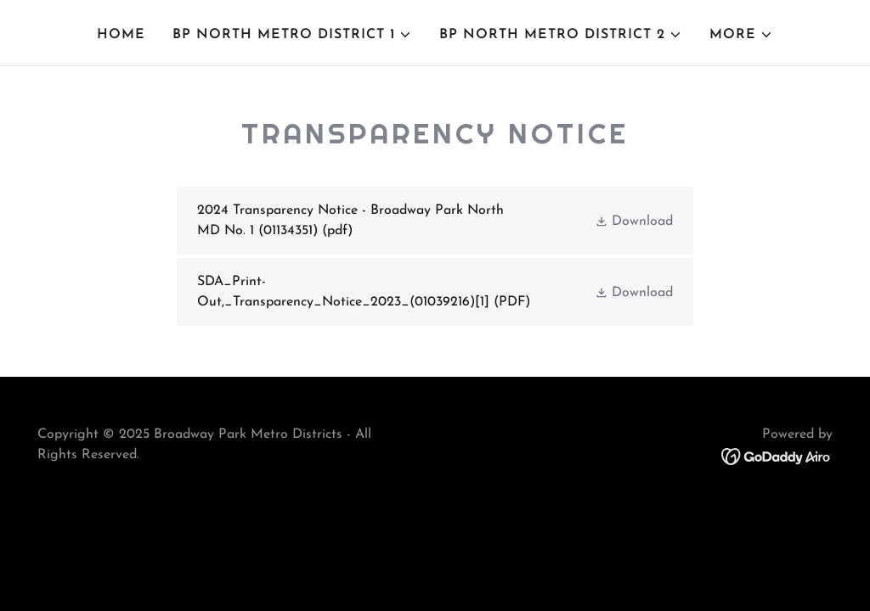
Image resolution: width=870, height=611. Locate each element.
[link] (435, 221)
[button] (292, 35)
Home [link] (121, 35)
